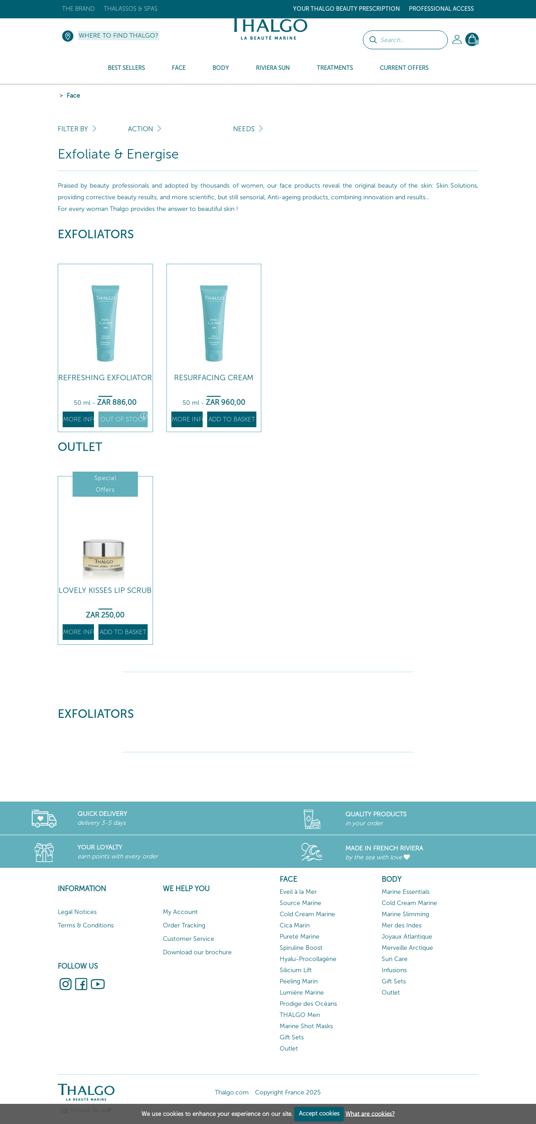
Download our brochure (197, 952)
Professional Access (441, 8)
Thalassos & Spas (130, 8)
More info (78, 419)
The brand (78, 8)
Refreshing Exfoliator (105, 377)
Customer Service (188, 939)
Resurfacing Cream (214, 377)
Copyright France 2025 (288, 1092)
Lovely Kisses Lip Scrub (105, 590)
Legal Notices (77, 912)
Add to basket (231, 419)
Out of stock (123, 418)
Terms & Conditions (86, 925)
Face (73, 95)
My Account (180, 912)
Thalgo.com (232, 1092)
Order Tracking (184, 925)
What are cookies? (370, 1113)
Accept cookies (319, 1113)
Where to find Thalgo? (118, 35)
